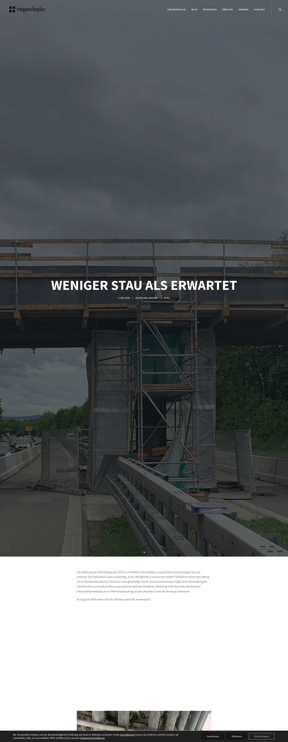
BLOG (194, 9)
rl (168, 297)
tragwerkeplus (176, 9)
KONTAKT (259, 9)
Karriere (244, 9)
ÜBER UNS (227, 9)
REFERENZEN (210, 9)
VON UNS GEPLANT (148, 297)
